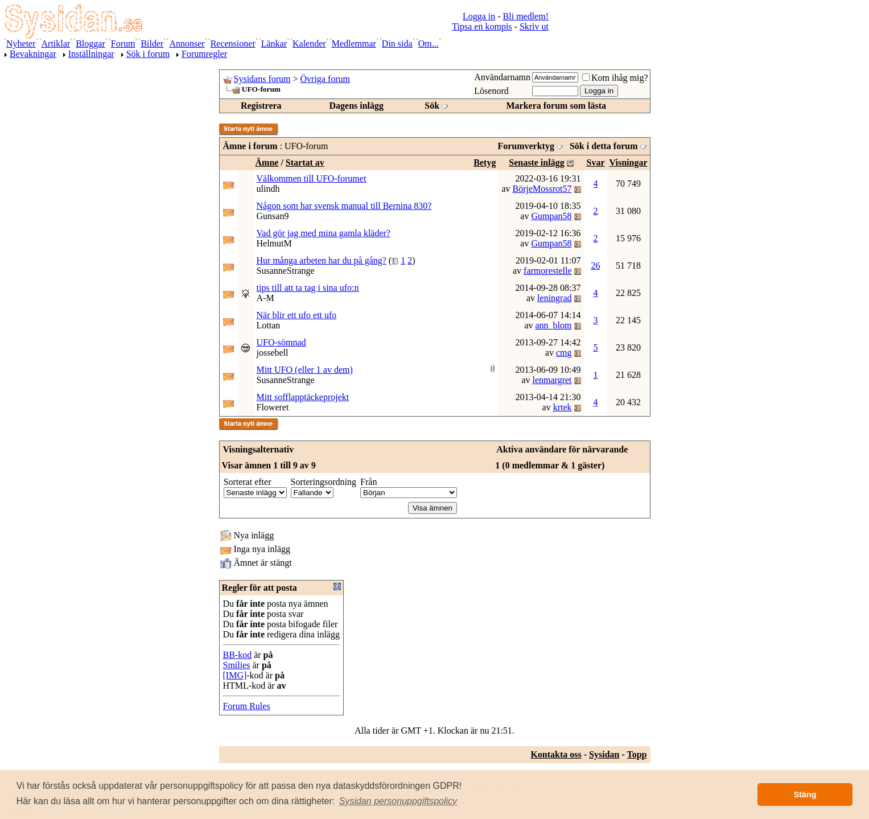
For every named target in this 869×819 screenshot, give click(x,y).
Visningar (628, 162)
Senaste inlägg (536, 162)
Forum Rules (246, 706)
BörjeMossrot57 (542, 189)
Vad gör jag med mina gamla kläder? (323, 233)
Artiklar (56, 43)
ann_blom (554, 325)
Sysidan (604, 754)
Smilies (236, 665)
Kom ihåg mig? (615, 78)
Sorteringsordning (324, 482)
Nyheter (21, 43)
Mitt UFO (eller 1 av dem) (305, 369)
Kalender (309, 43)
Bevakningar (33, 54)
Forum (123, 43)
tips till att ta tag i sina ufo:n (308, 288)
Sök (432, 105)
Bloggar (90, 43)
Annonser (186, 43)
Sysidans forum (262, 79)
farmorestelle (547, 270)
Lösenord (491, 91)
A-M (265, 298)
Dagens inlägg (356, 105)
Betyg (484, 162)
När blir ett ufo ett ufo (297, 315)
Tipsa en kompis (482, 26)
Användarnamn (502, 77)
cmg (564, 352)
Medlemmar (354, 43)
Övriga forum (325, 79)
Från (368, 482)
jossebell (273, 352)
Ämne (267, 162)
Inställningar (91, 54)
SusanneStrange (286, 270)
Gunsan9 (273, 216)
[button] (398, 801)
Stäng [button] (805, 794)
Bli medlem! (526, 16)
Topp (637, 754)
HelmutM (274, 243)
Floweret (273, 407)
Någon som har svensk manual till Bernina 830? (344, 206)
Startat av (305, 162)
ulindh (268, 189)
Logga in (479, 16)
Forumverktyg (525, 146)
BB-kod (237, 655)
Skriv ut (534, 26)
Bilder (152, 43)
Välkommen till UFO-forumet (311, 178)
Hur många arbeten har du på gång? (321, 260)
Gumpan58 (551, 216)
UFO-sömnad (281, 342)
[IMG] (235, 675)
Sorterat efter (247, 482)
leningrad (554, 298)
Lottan (269, 325)
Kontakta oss (555, 754)
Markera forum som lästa (556, 105)
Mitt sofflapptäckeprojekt (303, 397)
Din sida (397, 43)
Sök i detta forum (604, 146)
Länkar (274, 43)
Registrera (261, 105)
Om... (428, 43)
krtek (562, 407)
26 (595, 265)
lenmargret (552, 380)
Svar (596, 162)
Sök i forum (148, 54)
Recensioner (233, 43)
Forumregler (204, 54)
